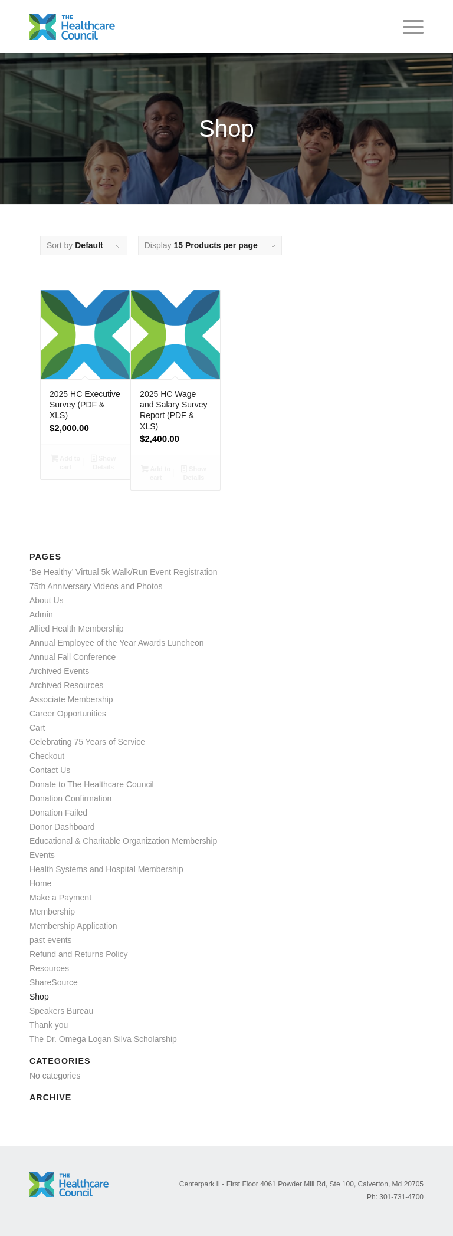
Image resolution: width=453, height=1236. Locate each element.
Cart (37, 727)
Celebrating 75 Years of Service (87, 742)
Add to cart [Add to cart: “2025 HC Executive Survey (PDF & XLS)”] (65, 463)
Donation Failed (58, 812)
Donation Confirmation (70, 798)
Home (40, 883)
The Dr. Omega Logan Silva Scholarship (103, 1039)
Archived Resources (66, 685)
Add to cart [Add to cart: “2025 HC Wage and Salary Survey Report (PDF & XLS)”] (155, 473)
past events (50, 940)
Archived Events (59, 671)
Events (42, 855)
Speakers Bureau (61, 1010)
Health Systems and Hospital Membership (106, 869)
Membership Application (73, 926)
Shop (39, 996)
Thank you (48, 1025)
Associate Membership (71, 699)
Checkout (46, 756)
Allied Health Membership (76, 628)
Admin (41, 614)
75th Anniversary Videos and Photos (95, 586)
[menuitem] (407, 26)
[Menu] (407, 26)
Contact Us (49, 770)
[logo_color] (72, 26)
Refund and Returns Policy (78, 954)
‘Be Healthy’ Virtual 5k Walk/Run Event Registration (123, 572)
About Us (46, 600)
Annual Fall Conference (72, 657)
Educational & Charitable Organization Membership (123, 841)
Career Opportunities (67, 713)
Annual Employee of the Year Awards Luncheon (116, 642)
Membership (52, 911)
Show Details (103, 463)
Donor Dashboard (62, 826)
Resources (49, 968)
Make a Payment (60, 897)
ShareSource (53, 982)
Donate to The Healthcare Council (91, 784)
